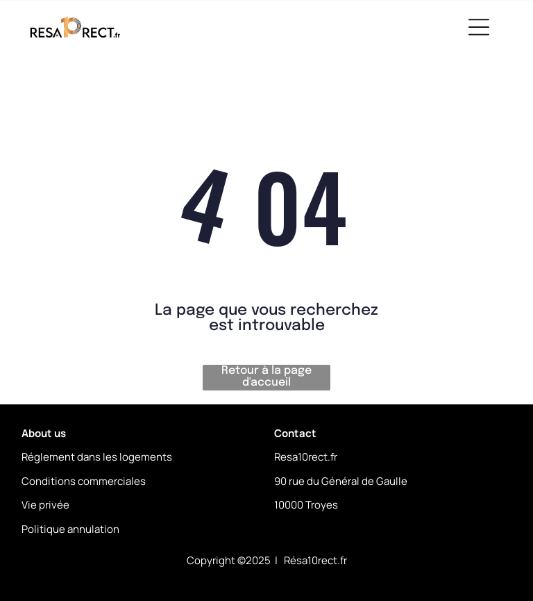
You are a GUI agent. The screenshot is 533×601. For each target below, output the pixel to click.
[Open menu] (478, 27)
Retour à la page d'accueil (266, 376)
